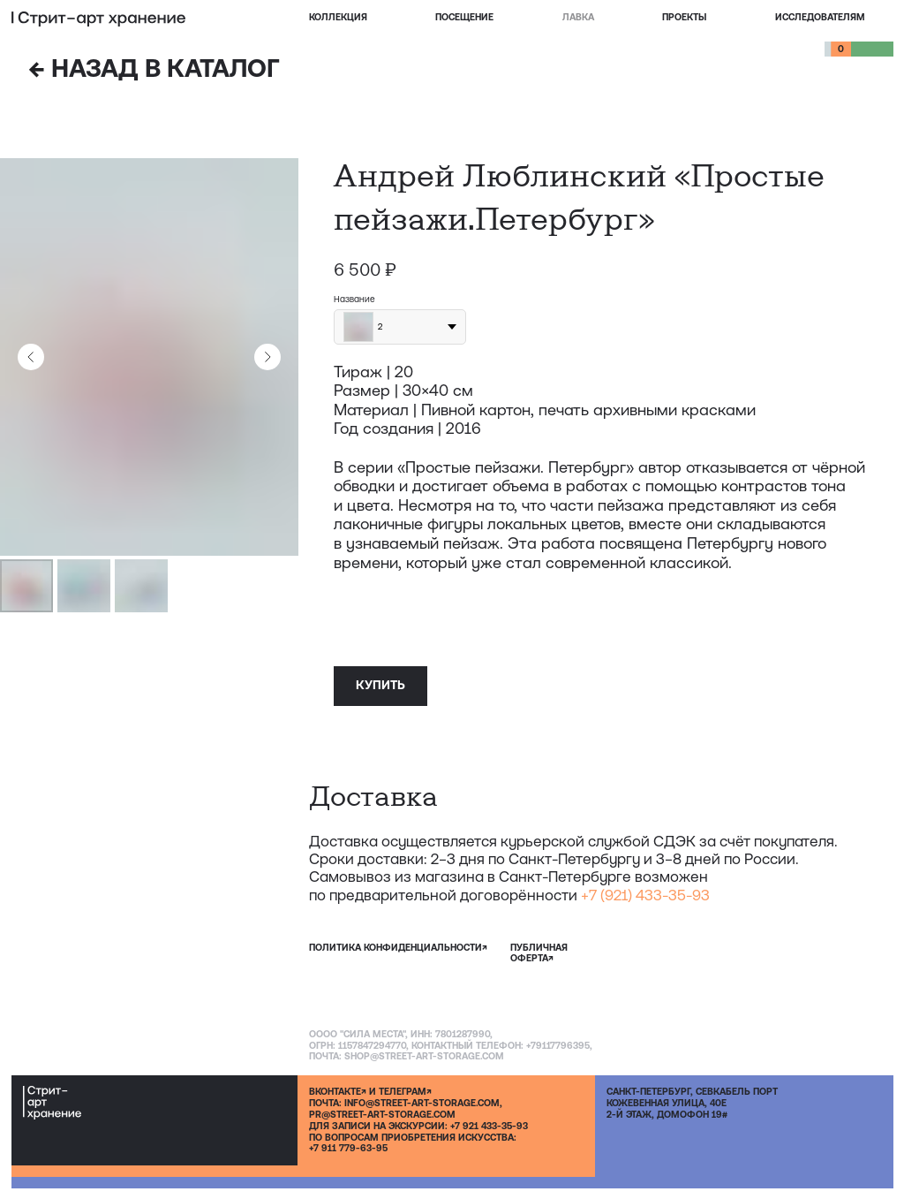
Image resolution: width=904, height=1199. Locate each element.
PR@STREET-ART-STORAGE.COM (382, 1114)
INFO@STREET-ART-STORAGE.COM (422, 1102)
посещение (464, 16)
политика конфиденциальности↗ (398, 947)
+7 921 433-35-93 (489, 1125)
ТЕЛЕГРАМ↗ (405, 1091)
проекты (684, 16)
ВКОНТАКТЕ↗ (337, 1091)
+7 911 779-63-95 (348, 1147)
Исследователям (820, 16)
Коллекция (338, 16)
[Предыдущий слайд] (31, 357)
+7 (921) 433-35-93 (645, 895)
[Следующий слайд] (267, 357)
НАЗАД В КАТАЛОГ (154, 67)
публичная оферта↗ (539, 953)
